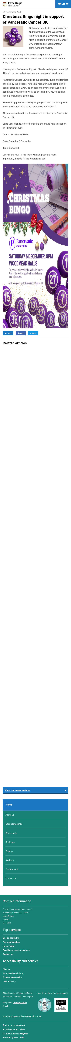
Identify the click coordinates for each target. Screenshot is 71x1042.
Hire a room (8, 946)
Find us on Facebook (14, 1025)
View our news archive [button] (17, 790)
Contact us (8, 954)
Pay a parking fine (11, 942)
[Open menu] (63, 4)
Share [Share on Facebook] (21, 333)
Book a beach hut (11, 938)
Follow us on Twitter (15, 1029)
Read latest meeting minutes (16, 950)
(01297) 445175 (20, 1002)
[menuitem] (35, 805)
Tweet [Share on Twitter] (33, 333)
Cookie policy (9, 981)
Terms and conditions (13, 973)
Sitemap (6, 969)
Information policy (12, 977)
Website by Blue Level (13, 1037)
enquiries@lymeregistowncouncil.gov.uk (22, 1016)
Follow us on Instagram (17, 1033)
